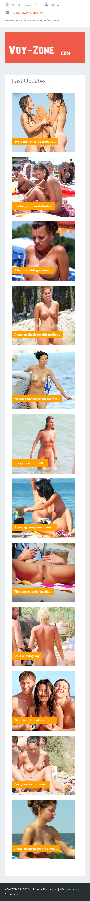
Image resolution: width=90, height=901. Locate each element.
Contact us (12, 894)
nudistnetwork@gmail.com (28, 12)
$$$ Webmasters (65, 889)
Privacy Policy (42, 889)
